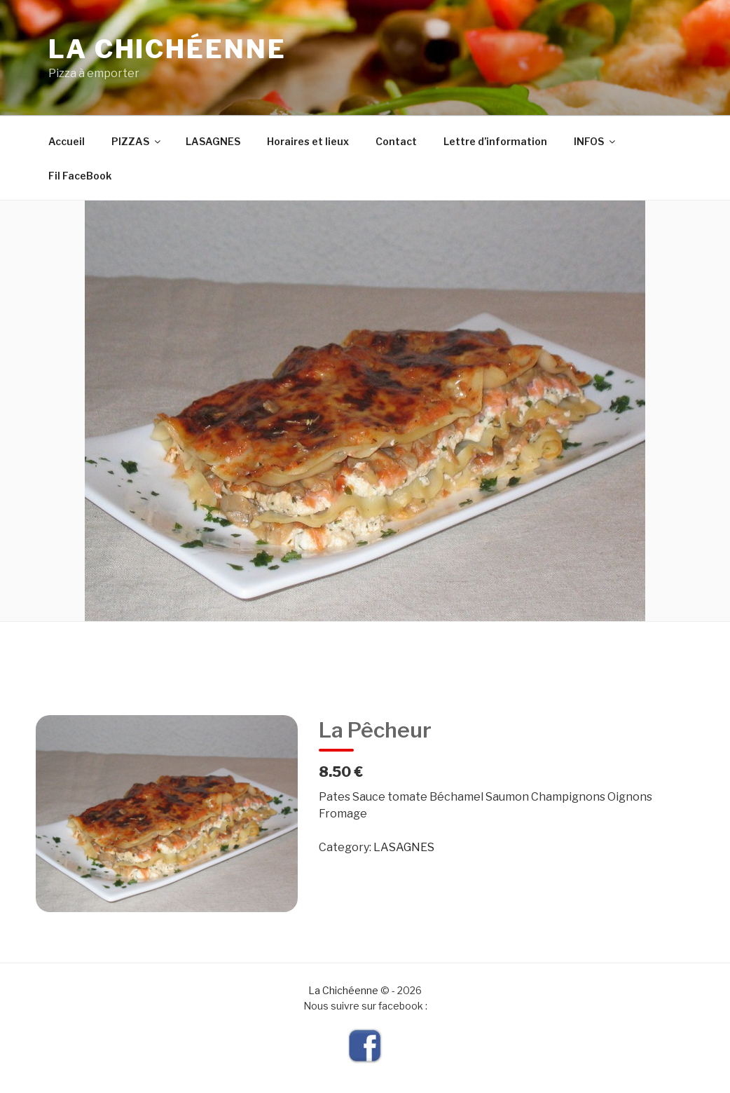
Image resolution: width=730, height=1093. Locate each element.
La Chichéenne (167, 49)
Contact (396, 141)
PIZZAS (137, 141)
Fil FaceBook (79, 176)
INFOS (595, 141)
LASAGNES (213, 141)
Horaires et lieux (308, 141)
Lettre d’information (495, 141)
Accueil (66, 141)
